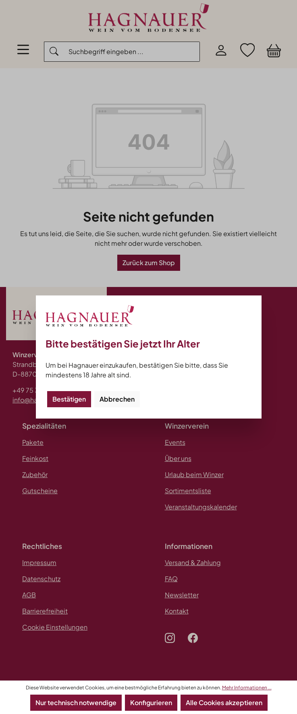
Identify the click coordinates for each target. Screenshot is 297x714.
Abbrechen (117, 399)
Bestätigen (69, 399)
